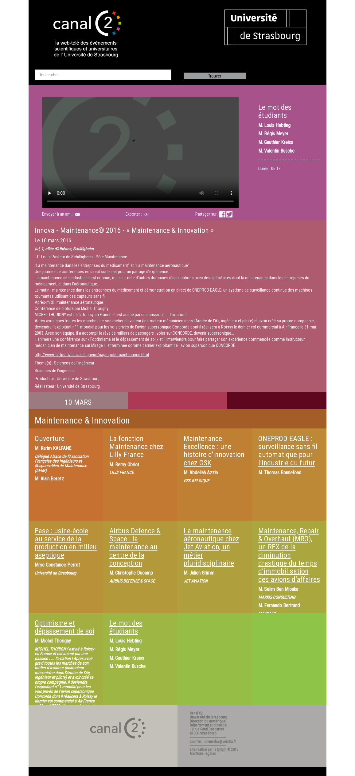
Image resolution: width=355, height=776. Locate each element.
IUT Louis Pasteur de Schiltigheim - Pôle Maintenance (81, 256)
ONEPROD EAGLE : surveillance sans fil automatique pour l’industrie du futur (288, 450)
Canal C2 (196, 713)
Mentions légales (203, 753)
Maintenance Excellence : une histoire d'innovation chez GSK (214, 450)
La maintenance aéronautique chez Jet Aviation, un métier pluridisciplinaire (211, 547)
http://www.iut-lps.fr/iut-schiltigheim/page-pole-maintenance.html (92, 354)
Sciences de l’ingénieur (74, 362)
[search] (103, 75)
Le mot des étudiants (125, 627)
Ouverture (49, 438)
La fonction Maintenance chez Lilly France (136, 446)
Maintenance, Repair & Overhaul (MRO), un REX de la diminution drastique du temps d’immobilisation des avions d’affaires (289, 555)
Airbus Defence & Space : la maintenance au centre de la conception (135, 547)
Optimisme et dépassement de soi (64, 627)
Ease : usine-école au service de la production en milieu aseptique (66, 543)
